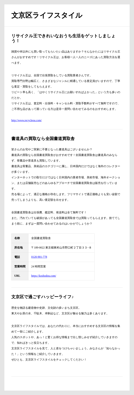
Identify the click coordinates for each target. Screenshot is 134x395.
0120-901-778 (39, 256)
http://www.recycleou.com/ (26, 120)
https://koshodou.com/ (43, 275)
